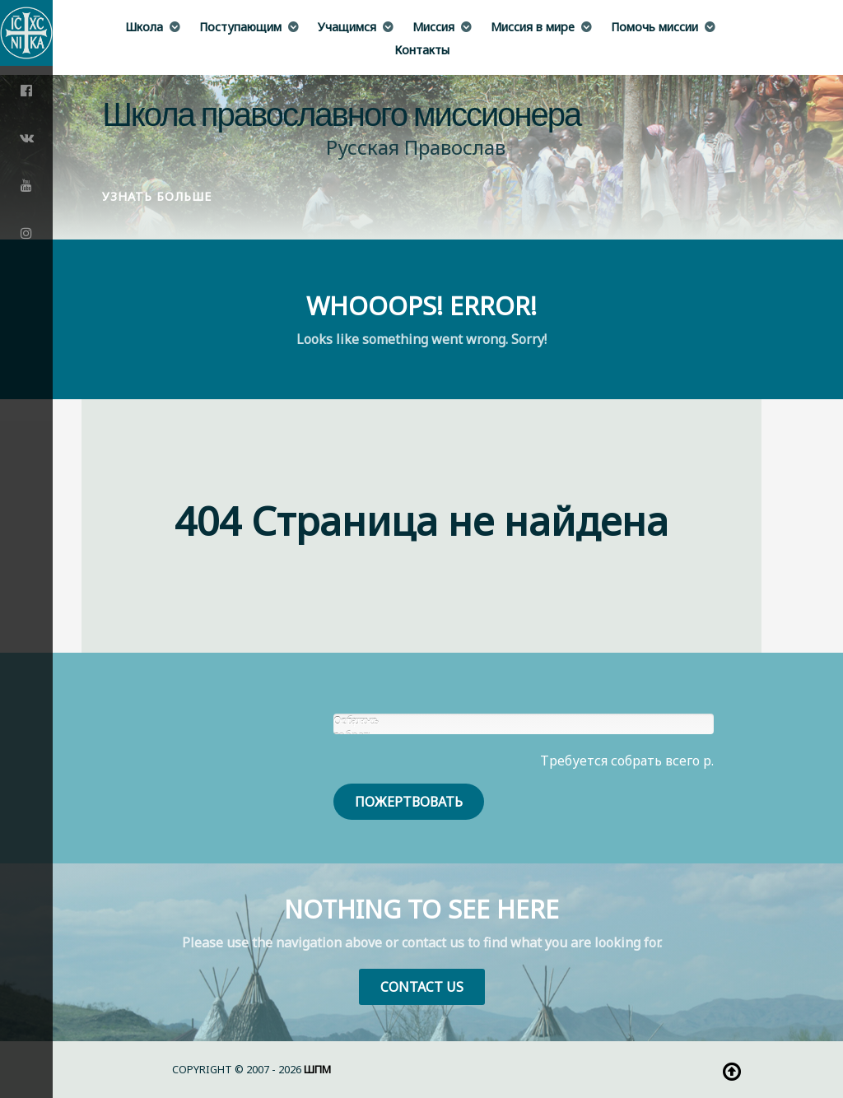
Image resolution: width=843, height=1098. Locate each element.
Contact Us (421, 987)
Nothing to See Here (421, 909)
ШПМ (317, 1069)
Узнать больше (157, 196)
